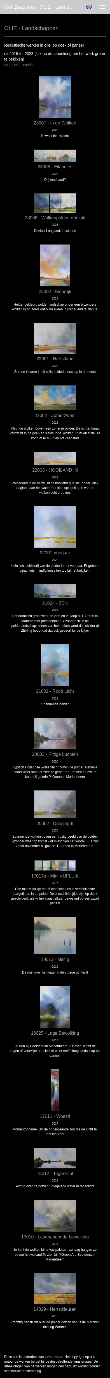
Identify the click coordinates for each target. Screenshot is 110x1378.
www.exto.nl (54, 1357)
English (89, 7)
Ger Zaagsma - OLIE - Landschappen (42, 7)
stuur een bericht (18, 65)
